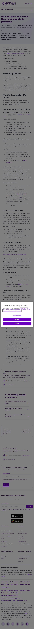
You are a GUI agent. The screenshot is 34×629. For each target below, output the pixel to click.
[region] (17, 314)
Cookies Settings (17, 315)
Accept (17, 323)
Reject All (17, 319)
